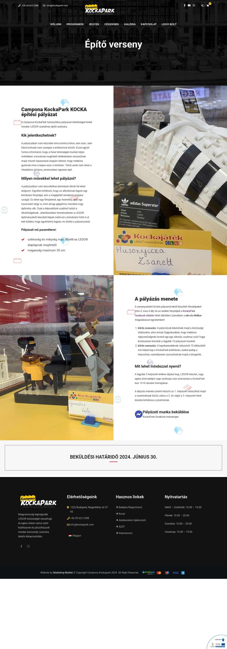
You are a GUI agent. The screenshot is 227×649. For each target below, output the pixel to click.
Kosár (120, 513)
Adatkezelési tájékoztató (131, 520)
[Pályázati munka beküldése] (139, 414)
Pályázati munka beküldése (166, 412)
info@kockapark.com (57, 5)
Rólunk (55, 24)
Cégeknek (111, 24)
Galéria (130, 24)
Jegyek (94, 24)
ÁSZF (120, 526)
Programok (75, 24)
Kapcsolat (149, 24)
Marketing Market (63, 573)
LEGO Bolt (169, 24)
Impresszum (124, 533)
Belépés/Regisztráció (129, 507)
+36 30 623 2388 (30, 5)
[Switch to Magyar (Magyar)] (75, 535)
